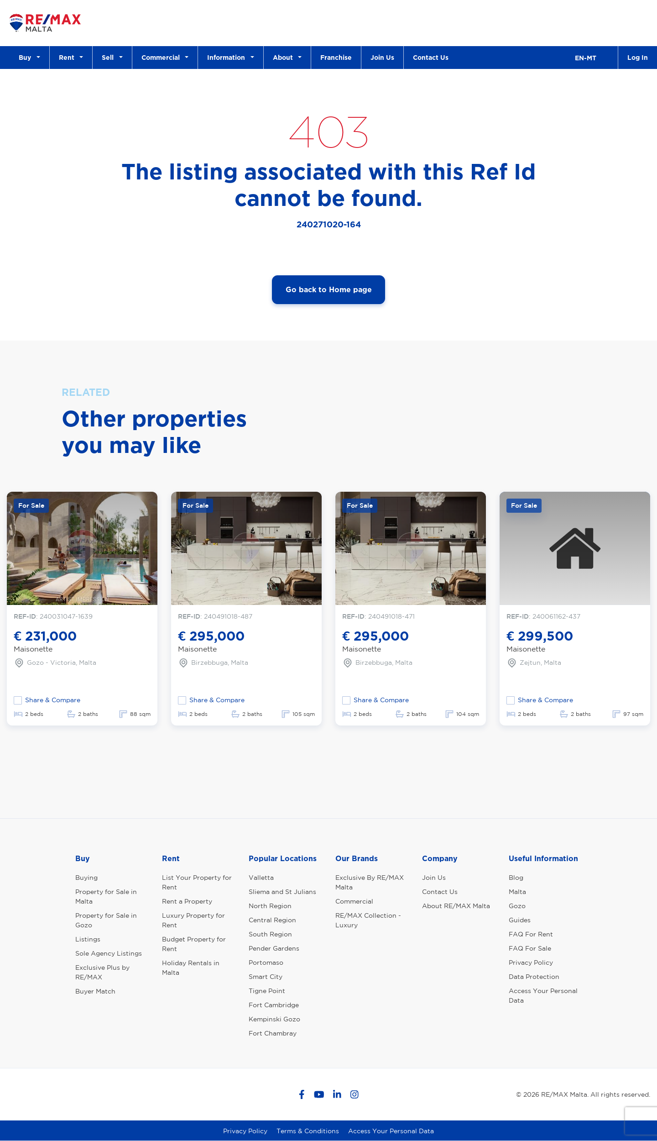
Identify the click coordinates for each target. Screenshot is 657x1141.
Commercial (354, 901)
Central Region (272, 920)
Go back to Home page (329, 289)
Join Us (382, 57)
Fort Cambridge (274, 1005)
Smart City (265, 976)
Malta (517, 891)
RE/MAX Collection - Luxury (368, 920)
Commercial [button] (162, 57)
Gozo (517, 906)
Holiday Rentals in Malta (190, 967)
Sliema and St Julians (282, 891)
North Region (270, 906)
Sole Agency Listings (108, 953)
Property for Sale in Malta (106, 896)
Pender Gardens (274, 948)
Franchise (336, 57)
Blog (516, 877)
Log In (637, 57)
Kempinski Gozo (274, 1019)
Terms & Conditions (307, 1131)
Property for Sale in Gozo (106, 920)
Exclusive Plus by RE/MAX (102, 972)
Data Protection (534, 976)
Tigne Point (267, 990)
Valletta (261, 877)
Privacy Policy (531, 962)
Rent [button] (68, 57)
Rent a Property (187, 901)
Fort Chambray (273, 1033)
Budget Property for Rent (194, 944)
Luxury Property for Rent (193, 920)
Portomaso (266, 962)
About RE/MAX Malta (456, 906)
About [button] (285, 57)
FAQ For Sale (530, 948)
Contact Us (430, 57)
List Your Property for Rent (197, 882)
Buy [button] (27, 57)
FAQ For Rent (531, 934)
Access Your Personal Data (543, 995)
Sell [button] (109, 57)
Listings (87, 939)
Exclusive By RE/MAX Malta (369, 882)
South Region (270, 934)
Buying (86, 877)
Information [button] (228, 57)
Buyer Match (95, 991)
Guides (520, 920)
